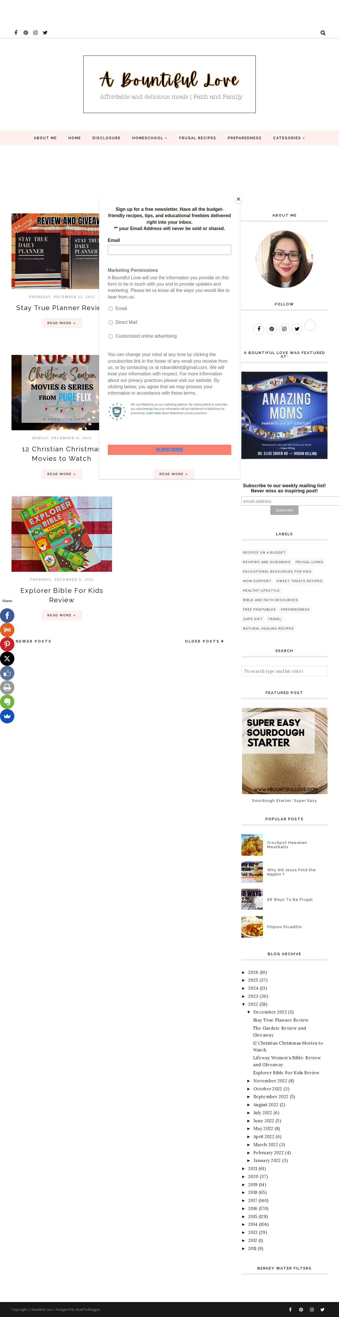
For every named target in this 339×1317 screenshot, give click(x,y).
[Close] (238, 199)
